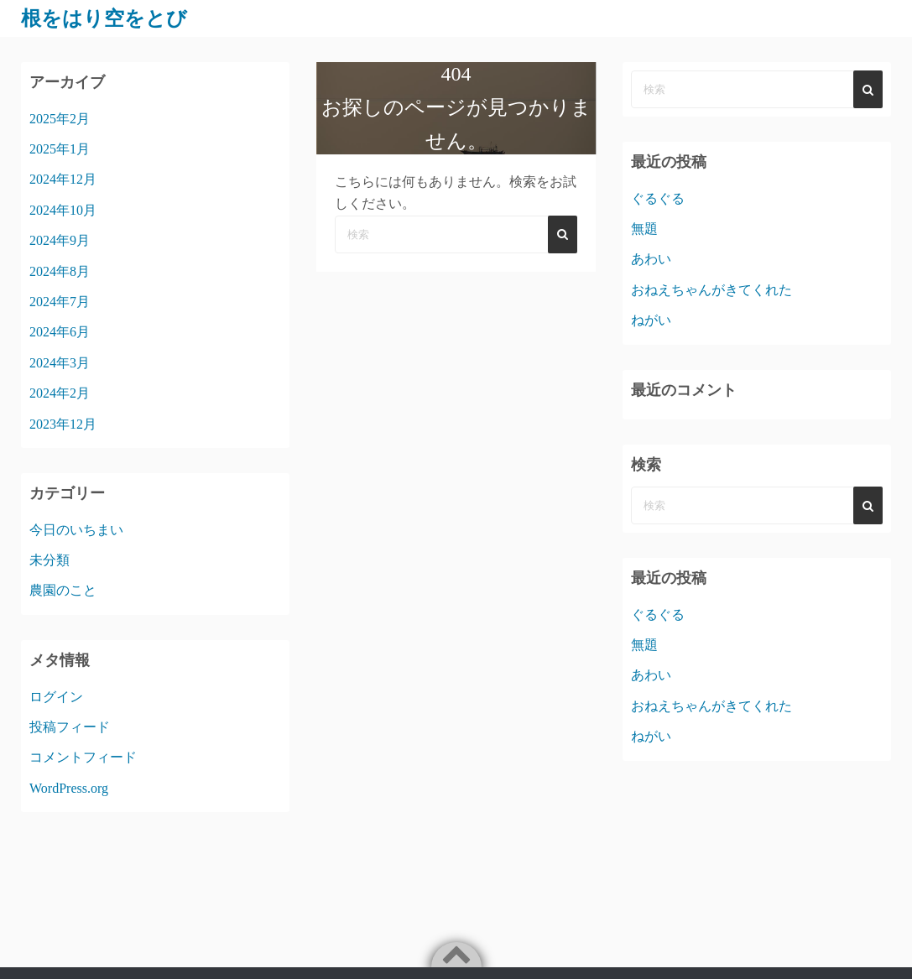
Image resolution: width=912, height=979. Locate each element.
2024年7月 (59, 301)
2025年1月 (59, 149)
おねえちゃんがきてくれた (711, 290)
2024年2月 (59, 393)
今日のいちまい (76, 530)
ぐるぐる (658, 198)
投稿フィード (69, 727)
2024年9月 (59, 240)
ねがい (651, 320)
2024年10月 (62, 210)
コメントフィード (83, 757)
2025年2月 (59, 119)
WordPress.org (68, 788)
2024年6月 (59, 332)
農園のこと (62, 590)
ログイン (56, 697)
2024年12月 (62, 179)
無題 (644, 228)
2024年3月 (59, 363)
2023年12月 (62, 424)
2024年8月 (59, 271)
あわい (651, 259)
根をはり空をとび (104, 18)
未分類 (49, 560)
